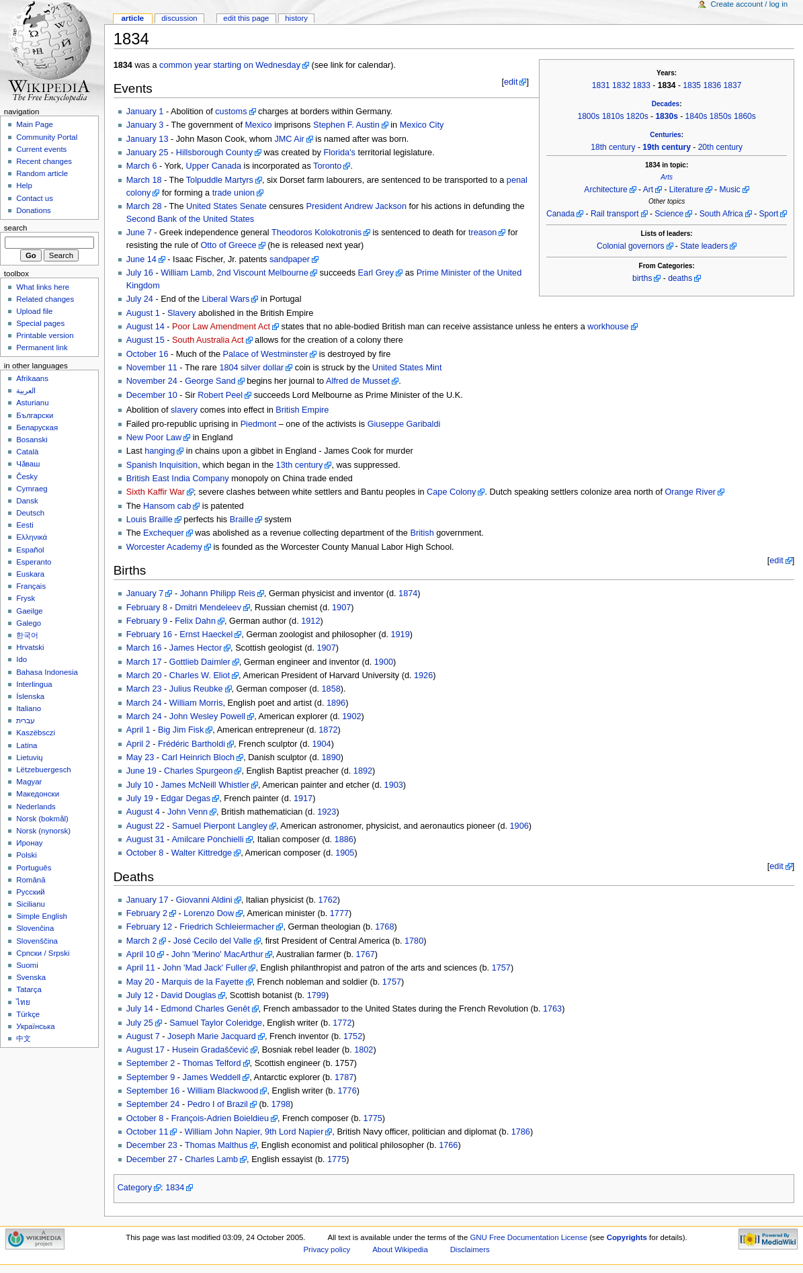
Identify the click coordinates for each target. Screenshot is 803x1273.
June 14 (141, 259)
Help (24, 185)
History (296, 18)
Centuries (665, 134)
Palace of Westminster (265, 354)
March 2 (141, 941)
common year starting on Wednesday (229, 65)
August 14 (145, 326)
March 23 (144, 689)
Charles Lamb (211, 1159)
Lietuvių (29, 757)
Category (135, 1187)
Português (33, 868)
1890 (331, 757)
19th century (666, 147)
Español (30, 550)
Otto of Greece (228, 245)
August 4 (143, 812)
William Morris (196, 703)
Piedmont (259, 424)
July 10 (139, 785)
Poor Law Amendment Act (221, 326)
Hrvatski (30, 647)
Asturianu (32, 403)
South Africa (721, 213)
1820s (637, 116)
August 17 (145, 1050)
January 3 (145, 125)
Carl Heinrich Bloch (198, 757)
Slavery (181, 313)
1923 (326, 812)
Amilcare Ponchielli (207, 839)
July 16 (139, 273)
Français (31, 586)
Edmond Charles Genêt (205, 1009)
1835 (692, 85)
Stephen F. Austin (346, 125)
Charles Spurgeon (198, 771)
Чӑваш (28, 464)
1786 (520, 1132)
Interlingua (34, 684)
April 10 (140, 954)
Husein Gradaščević (210, 1050)
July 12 (139, 995)
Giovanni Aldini (204, 900)
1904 (321, 744)
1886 (344, 839)
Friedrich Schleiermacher (226, 927)
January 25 (147, 152)
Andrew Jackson (375, 206)
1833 (641, 85)
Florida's (339, 152)
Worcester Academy (164, 547)
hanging (159, 451)
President (324, 206)
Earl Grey (376, 273)
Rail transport (615, 213)
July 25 (139, 1023)
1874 (407, 593)
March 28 (144, 206)
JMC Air (289, 139)
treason (482, 232)
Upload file (34, 311)
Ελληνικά (31, 537)
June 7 (139, 232)
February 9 (146, 621)
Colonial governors (630, 246)
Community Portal (46, 137)
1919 (400, 634)
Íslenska (30, 696)
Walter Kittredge (202, 853)
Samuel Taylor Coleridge (215, 1023)
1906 (519, 826)
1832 (621, 85)
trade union (233, 193)
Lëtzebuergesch (43, 770)
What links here (42, 287)
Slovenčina (35, 928)
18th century (613, 147)
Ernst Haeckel (206, 634)
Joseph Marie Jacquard (211, 1036)
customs (231, 111)
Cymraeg (31, 489)
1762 (328, 900)
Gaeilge (29, 611)
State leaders (704, 246)
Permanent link (41, 347)
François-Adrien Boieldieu (220, 1118)
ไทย (23, 1002)
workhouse (607, 326)
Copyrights (627, 1237)
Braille (241, 519)
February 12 (149, 927)
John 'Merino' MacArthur (217, 954)
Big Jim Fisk (181, 730)
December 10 (151, 395)
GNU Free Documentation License (528, 1237)
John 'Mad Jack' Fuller (205, 968)
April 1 (138, 730)
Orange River (690, 492)
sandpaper (289, 259)
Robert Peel (220, 395)
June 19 (141, 771)
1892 (362, 771)
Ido (21, 659)
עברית (25, 720)
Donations (33, 210)
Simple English (41, 916)
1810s (613, 116)
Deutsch (30, 513)
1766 (448, 1145)
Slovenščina (37, 941)
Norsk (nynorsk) (43, 831)
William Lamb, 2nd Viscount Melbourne (234, 273)
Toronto (327, 166)
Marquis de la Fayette (203, 982)
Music (729, 189)
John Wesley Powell (207, 716)
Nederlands (36, 807)
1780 (414, 941)
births (642, 278)
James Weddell (212, 1077)
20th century (720, 147)
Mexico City (422, 125)
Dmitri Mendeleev (208, 607)
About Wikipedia (400, 1249)
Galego (28, 623)
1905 (344, 853)
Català (27, 452)
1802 (363, 1050)
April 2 (138, 744)
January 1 (145, 111)
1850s (721, 116)
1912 (310, 621)
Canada (560, 213)
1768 (384, 927)
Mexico (258, 125)
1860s (745, 116)
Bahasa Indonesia (47, 672)
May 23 (140, 757)
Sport (769, 213)
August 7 (143, 1036)
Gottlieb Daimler (199, 662)
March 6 (141, 166)
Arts (667, 177)
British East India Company (177, 478)
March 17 (144, 662)
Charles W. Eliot (199, 675)
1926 (423, 675)
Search (16, 228)
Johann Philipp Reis (217, 593)
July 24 (139, 299)
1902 (351, 716)
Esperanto (33, 562)
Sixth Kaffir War (155, 492)
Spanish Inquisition (162, 465)
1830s (666, 116)
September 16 (153, 1091)
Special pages (40, 323)
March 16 (144, 648)
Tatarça (29, 989)
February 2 (146, 913)
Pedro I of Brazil (217, 1104)
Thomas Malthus (216, 1145)
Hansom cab (167, 506)
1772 (342, 1023)
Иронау (29, 843)
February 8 (146, 607)
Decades (665, 104)
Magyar (29, 782)
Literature (686, 189)
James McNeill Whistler (205, 785)
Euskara (30, 574)
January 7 (145, 593)
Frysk (25, 598)
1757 (501, 968)
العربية (26, 390)
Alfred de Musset (358, 381)
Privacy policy (327, 1249)
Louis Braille (149, 519)
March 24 (144, 703)
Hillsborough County (214, 152)
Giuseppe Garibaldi (404, 424)
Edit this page (246, 18)
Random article (42, 173)
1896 (336, 703)
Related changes (45, 299)
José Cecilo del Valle (212, 941)
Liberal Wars (226, 299)
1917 (303, 798)
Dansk (27, 501)
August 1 (143, 313)
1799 (316, 995)
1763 (552, 1009)
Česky (27, 477)
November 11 (151, 367)
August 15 (145, 340)
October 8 (145, 853)
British (421, 533)
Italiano (28, 708)
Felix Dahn (195, 621)
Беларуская (37, 427)
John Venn (187, 812)
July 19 (139, 798)
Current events (41, 149)
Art (648, 189)
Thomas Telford (211, 1063)
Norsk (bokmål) (42, 819)
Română (30, 880)
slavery (184, 410)
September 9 (150, 1077)
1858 (331, 689)
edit (510, 82)
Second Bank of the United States (190, 219)
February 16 (149, 634)
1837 (733, 85)
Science (668, 213)
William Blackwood (223, 1091)
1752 (352, 1036)
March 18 (144, 180)
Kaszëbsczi (35, 733)
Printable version (44, 335)
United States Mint (407, 367)
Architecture (605, 189)
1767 (365, 954)
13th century (299, 465)
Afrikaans (32, 378)
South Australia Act (208, 340)
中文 (23, 1038)
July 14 (139, 1009)
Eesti (24, 525)
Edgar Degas (185, 798)
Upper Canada (214, 166)
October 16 (147, 354)
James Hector (195, 648)
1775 (373, 1118)
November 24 (151, 381)
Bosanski (31, 440)
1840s (696, 116)
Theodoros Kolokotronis (316, 232)
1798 (280, 1104)
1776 (346, 1091)
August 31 (145, 839)
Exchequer (163, 533)
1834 (174, 1187)
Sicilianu (30, 904)
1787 (344, 1077)
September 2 (150, 1063)
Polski (26, 855)
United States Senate (226, 206)
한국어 (27, 635)
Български (34, 415)
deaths (680, 278)
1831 (601, 85)
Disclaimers (470, 1249)
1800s (588, 116)
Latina (26, 745)
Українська (35, 1026)
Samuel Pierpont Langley (219, 826)
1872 (328, 730)
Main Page (34, 124)
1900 (383, 662)
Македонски (37, 794)
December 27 (151, 1159)
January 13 (147, 139)
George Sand (210, 381)
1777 (339, 913)
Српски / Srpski (42, 953)
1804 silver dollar (251, 367)
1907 (341, 607)
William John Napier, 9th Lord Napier (254, 1132)
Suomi (27, 965)
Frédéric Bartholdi (191, 744)
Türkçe (28, 1014)
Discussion (179, 18)
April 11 (140, 968)
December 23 (151, 1145)
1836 (712, 85)
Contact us (34, 198)
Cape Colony (451, 492)
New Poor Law (154, 437)
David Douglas (188, 995)
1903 (393, 785)
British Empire (302, 410)
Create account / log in (749, 4)
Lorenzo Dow (208, 913)
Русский (30, 892)
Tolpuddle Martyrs (219, 180)
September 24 (153, 1104)
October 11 (147, 1132)
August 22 (145, 826)
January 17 (147, 900)
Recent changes (44, 161)
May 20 (140, 982)
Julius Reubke (196, 689)
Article (132, 18)
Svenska (31, 977)
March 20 (144, 675)
